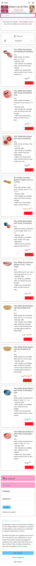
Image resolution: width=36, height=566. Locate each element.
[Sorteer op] (18, 40)
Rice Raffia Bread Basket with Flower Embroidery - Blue (23, 390)
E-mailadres (6, 491)
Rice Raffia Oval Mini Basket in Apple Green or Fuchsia (23, 180)
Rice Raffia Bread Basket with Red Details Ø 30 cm (23, 349)
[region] (18, 536)
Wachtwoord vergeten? (9, 512)
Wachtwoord (6, 499)
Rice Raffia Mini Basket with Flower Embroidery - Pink (23, 93)
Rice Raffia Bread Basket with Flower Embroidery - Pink (23, 434)
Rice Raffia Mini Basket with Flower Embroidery (23, 222)
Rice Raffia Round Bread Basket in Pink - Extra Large (23, 264)
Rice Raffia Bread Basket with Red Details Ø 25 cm (23, 308)
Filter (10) (18, 36)
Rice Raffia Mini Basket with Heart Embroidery (23, 137)
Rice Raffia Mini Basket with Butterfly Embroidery (23, 50)
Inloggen (6, 507)
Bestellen (29, 83)
